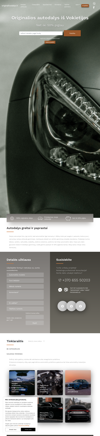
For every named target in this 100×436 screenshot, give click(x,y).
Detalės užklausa (23, 6)
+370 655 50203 (74, 280)
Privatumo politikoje (23, 425)
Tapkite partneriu (67, 6)
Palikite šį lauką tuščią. (32, 313)
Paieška (72, 33)
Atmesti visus (12, 429)
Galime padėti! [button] (50, 42)
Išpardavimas (47, 4)
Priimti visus (28, 429)
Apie (77, 4)
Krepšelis (85, 5)
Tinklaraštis (36, 4)
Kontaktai (58, 4)
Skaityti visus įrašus (36, 341)
